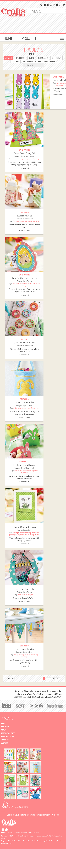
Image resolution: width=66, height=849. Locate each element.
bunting (21, 655)
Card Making (43, 58)
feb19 (37, 533)
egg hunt (35, 470)
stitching (36, 221)
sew (26, 221)
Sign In (44, 5)
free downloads (8, 733)
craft (19, 595)
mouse (22, 221)
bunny (59, 83)
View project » (58, 94)
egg (23, 408)
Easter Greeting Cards (24, 589)
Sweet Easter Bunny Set (24, 153)
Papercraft (56, 58)
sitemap (36, 832)
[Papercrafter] (55, 706)
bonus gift (16, 533)
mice (17, 221)
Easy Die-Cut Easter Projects (24, 278)
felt (14, 221)
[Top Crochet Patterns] (36, 706)
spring (37, 159)
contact (4, 743)
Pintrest (6, 829)
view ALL (8, 58)
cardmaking (27, 533)
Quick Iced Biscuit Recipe (24, 342)
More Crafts (49, 61)
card (14, 284)
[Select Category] (33, 65)
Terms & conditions (23, 832)
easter (55, 85)
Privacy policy (7, 832)
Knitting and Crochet (32, 61)
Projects (30, 38)
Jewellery (20, 58)
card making (18, 470)
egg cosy (28, 408)
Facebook (3, 829)
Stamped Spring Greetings (24, 527)
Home (8, 38)
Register (57, 5)
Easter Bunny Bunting (24, 649)
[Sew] (20, 706)
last (57, 679)
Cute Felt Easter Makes (24, 402)
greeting (12, 535)
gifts (34, 284)
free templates (7, 736)
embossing (60, 85)
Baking (31, 58)
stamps (37, 535)
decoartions (24, 284)
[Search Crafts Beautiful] (43, 11)
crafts (17, 284)
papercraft (31, 159)
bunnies (15, 159)
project (27, 535)
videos (4, 730)
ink (16, 535)
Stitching (15, 61)
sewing (30, 221)
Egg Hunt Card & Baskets (24, 464)
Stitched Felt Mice (24, 215)
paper (38, 284)
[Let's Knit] (6, 705)
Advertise (5, 740)
